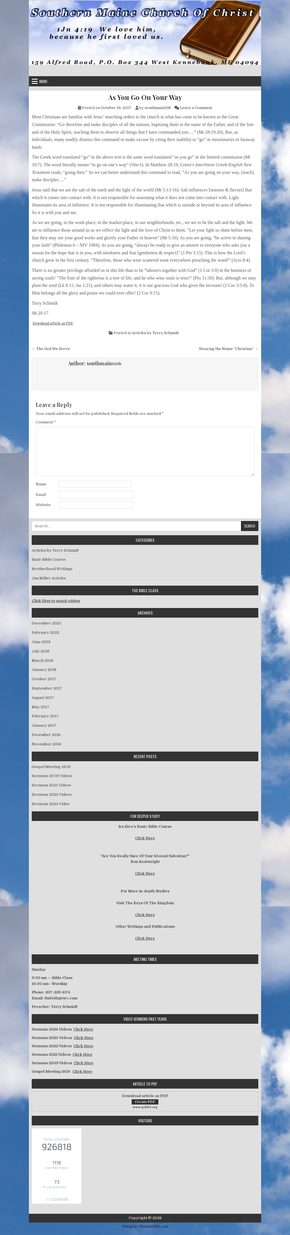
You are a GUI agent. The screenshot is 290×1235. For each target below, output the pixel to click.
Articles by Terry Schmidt (155, 333)
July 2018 (40, 651)
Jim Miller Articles (49, 578)
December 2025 (46, 623)
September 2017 (47, 688)
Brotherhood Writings (52, 569)
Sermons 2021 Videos (51, 785)
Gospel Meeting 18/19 (51, 767)
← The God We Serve (51, 349)
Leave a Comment (196, 108)
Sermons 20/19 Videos (52, 776)
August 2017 (43, 698)
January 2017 (44, 725)
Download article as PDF (53, 323)
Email (41, 494)
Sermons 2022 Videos (52, 794)
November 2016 (46, 744)
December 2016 (46, 735)
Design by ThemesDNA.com (145, 1226)
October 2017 (44, 679)
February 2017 (45, 716)
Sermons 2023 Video (51, 804)
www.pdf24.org (145, 1107)
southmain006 (158, 108)
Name (41, 484)
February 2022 (45, 632)
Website (43, 505)
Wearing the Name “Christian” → (228, 349)
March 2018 (42, 660)
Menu (43, 81)
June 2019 (41, 642)
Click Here (145, 838)
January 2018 (44, 669)
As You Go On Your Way (145, 97)
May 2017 (40, 707)
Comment (46, 422)
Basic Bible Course (49, 559)
